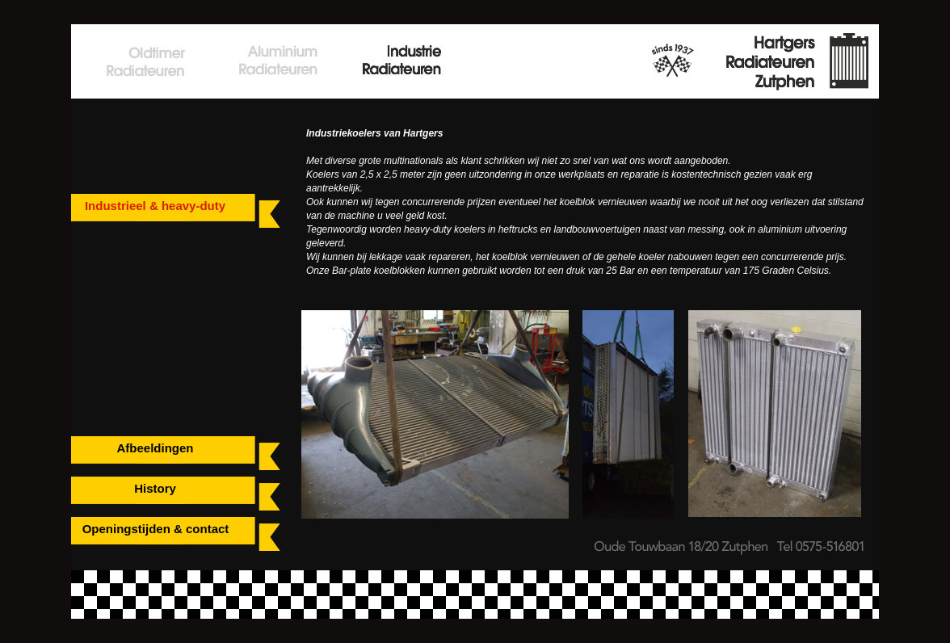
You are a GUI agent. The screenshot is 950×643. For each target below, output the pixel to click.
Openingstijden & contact (155, 529)
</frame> (145, 151)
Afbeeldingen (154, 448)
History (155, 488)
